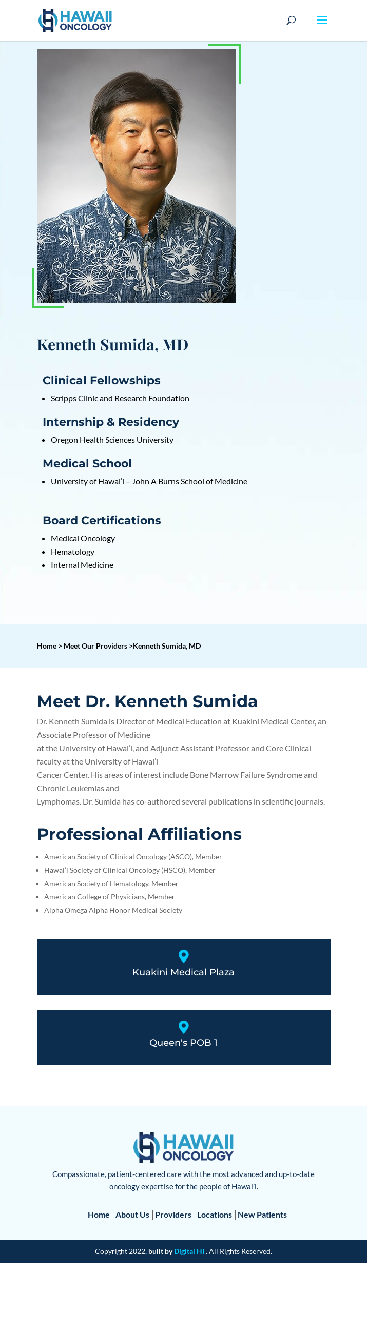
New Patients (262, 1214)
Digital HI (189, 1251)
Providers (173, 1214)
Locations (214, 1214)
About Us (132, 1214)
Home (99, 1214)
